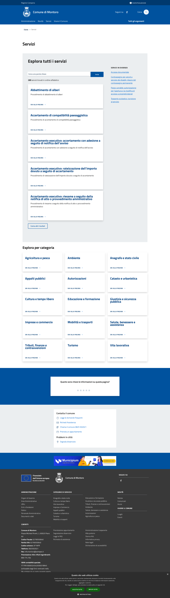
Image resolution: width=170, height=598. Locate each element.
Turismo (56, 516)
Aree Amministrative (29, 501)
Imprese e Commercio (61, 507)
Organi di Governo (28, 498)
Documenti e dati (27, 516)
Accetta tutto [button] (77, 589)
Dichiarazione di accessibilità (95, 545)
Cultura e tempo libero (61, 501)
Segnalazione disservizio (62, 533)
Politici (23, 510)
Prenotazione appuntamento (63, 530)
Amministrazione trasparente (96, 530)
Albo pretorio (90, 533)
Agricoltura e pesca (92, 516)
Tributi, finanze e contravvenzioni (97, 504)
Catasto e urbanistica (61, 513)
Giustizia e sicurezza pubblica (96, 501)
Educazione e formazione (94, 498)
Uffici (23, 504)
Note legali (89, 542)
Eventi (120, 517)
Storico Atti (89, 536)
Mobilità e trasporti (60, 519)
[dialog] (85, 585)
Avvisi (120, 504)
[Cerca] (146, 12)
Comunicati (122, 501)
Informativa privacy (92, 539)
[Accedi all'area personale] (138, 2)
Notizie (120, 498)
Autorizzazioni (90, 513)
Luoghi (120, 514)
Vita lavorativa (58, 504)
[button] (85, 594)
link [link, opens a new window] (104, 585)
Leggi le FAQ (57, 536)
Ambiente (89, 507)
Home (26, 29)
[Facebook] (126, 12)
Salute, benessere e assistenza (96, 510)
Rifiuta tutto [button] (93, 589)
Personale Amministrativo (30, 513)
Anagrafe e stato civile (61, 498)
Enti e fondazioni (27, 507)
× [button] (167, 574)
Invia (97, 74)
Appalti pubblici (59, 510)
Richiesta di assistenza (61, 539)
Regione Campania (28, 3)
